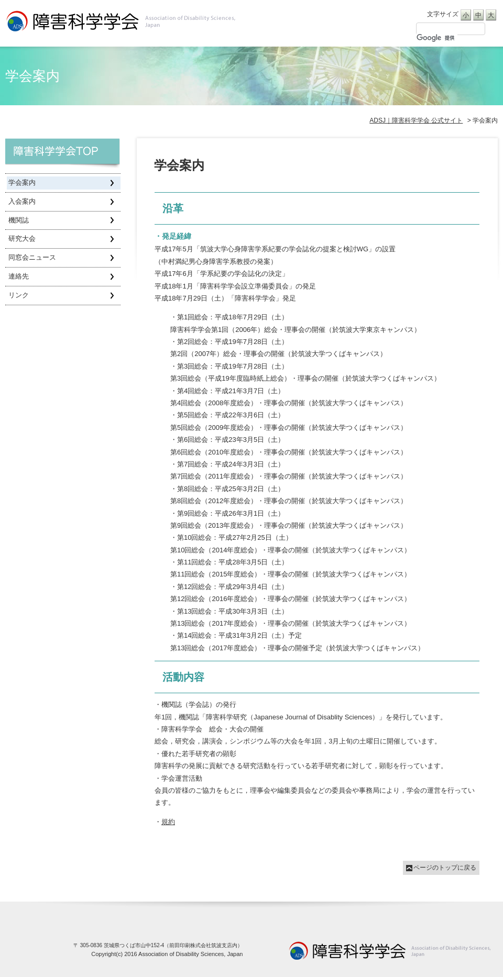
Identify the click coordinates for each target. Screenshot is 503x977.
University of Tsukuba (390, 950)
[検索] (437, 38)
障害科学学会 (64, 154)
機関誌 (18, 220)
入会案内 (22, 201)
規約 (168, 822)
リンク (18, 295)
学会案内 (22, 182)
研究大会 (22, 238)
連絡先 (18, 276)
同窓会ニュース (32, 257)
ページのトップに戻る (444, 867)
